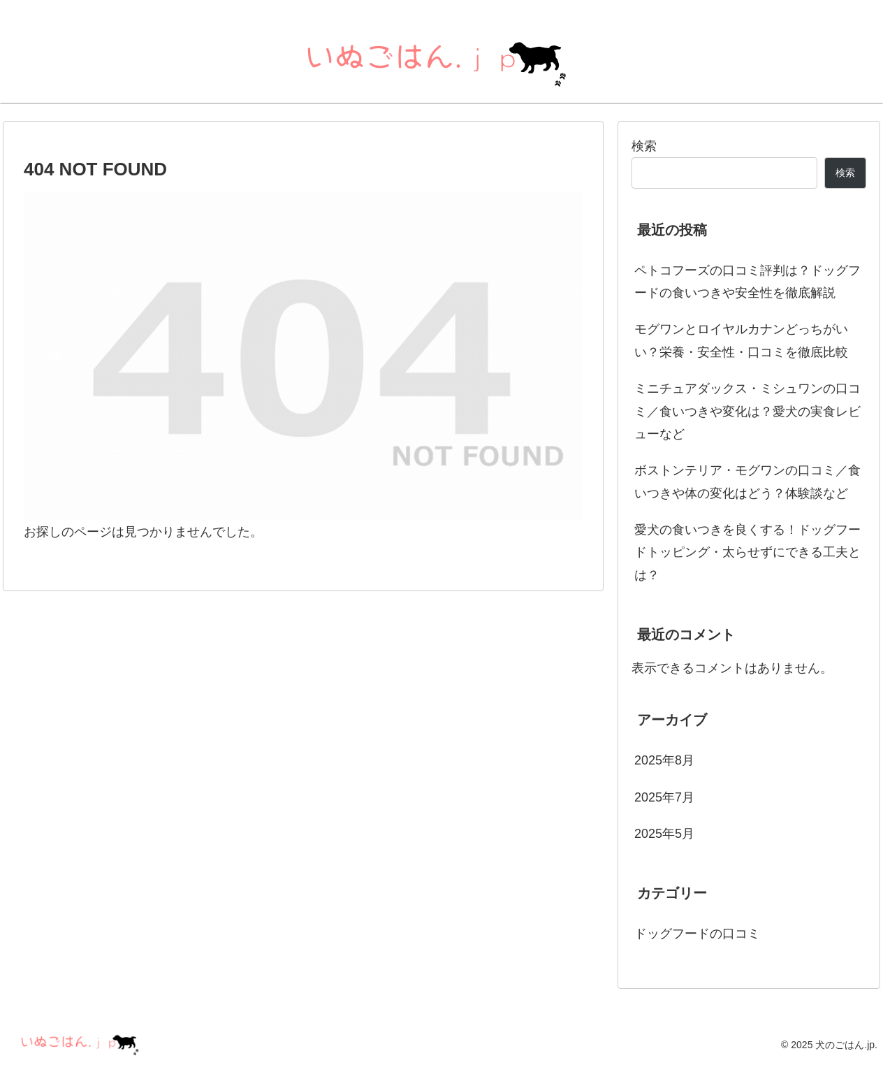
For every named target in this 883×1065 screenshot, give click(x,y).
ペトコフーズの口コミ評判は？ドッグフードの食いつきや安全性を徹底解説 (747, 281)
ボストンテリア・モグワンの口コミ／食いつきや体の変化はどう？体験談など (747, 481)
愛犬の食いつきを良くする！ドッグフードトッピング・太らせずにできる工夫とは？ (747, 552)
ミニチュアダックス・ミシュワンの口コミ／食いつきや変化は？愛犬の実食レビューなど (747, 411)
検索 (644, 146)
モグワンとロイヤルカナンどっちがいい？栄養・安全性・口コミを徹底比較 (741, 340)
